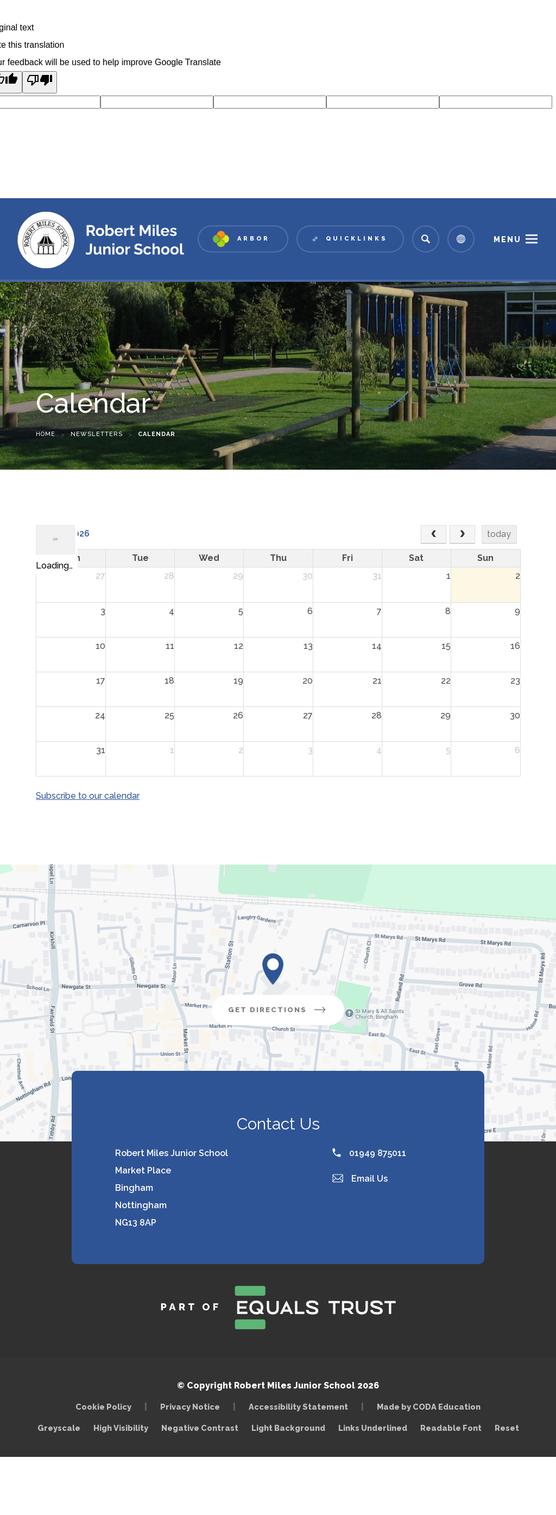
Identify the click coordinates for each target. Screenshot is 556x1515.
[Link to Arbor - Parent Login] (243, 238)
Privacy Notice (190, 1406)
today (499, 534)
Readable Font (451, 1427)
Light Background (288, 1427)
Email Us (360, 1178)
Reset (507, 1427)
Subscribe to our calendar (88, 796)
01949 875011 (369, 1153)
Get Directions (286, 1013)
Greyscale (58, 1427)
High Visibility (120, 1427)
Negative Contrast (199, 1427)
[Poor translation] (39, 82)
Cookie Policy (103, 1406)
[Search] (425, 238)
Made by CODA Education (431, 1406)
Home (45, 434)
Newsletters (97, 434)
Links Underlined (372, 1427)
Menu (507, 239)
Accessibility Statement (298, 1406)
